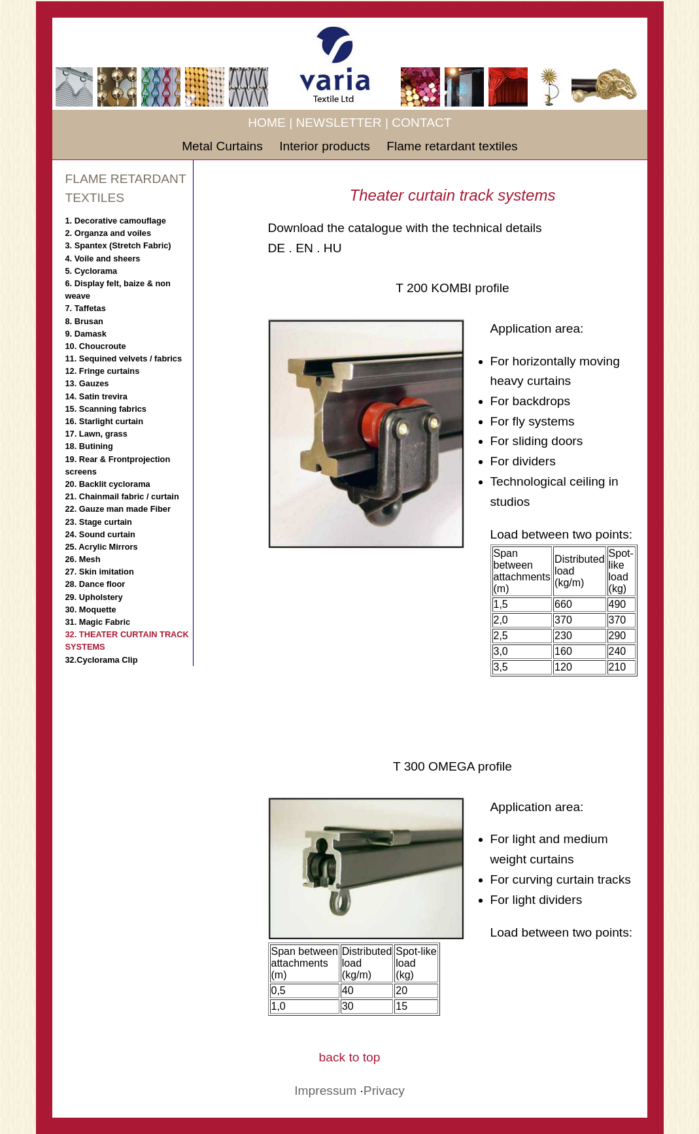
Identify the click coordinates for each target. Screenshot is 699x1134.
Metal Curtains (224, 146)
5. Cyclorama (91, 271)
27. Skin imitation (99, 571)
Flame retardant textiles (452, 146)
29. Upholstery (94, 597)
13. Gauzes (87, 383)
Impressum (325, 1090)
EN (304, 248)
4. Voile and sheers (103, 258)
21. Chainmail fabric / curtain (122, 496)
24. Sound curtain (100, 534)
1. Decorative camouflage (115, 220)
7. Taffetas (85, 308)
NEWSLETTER (338, 122)
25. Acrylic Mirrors (101, 547)
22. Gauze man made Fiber (118, 509)
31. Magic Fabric (98, 622)
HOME (267, 122)
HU (333, 248)
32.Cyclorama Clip (101, 660)
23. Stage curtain (98, 522)
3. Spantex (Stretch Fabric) (118, 245)
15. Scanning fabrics (105, 409)
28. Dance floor (95, 584)
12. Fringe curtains (102, 371)
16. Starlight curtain (104, 421)
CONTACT (421, 122)
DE (277, 248)
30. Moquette (90, 609)
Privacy (384, 1090)
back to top (350, 1057)
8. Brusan (84, 321)
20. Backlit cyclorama (107, 484)
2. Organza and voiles (108, 233)
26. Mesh (83, 559)
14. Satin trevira (96, 396)
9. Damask (86, 334)
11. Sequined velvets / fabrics (123, 358)
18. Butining (89, 446)
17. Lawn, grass (96, 434)
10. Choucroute (95, 346)
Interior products (326, 146)
